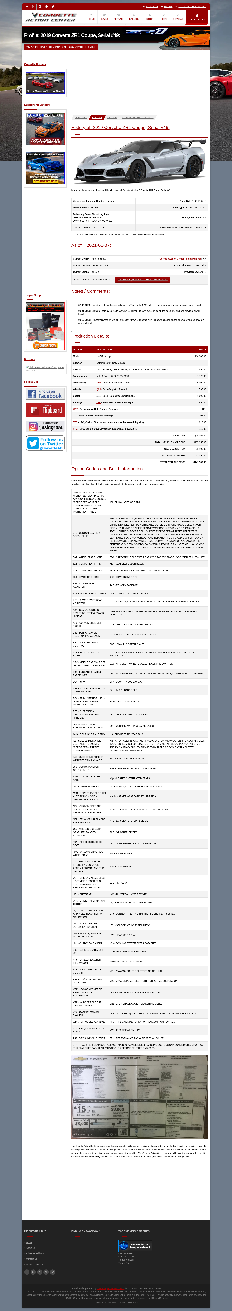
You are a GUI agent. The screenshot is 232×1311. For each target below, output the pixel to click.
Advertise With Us (35, 1253)
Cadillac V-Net (125, 1253)
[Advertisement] (45, 242)
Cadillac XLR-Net (127, 1256)
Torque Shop (124, 1263)
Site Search (150, 6)
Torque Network (126, 1260)
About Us (30, 1248)
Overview (81, 117)
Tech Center (54, 47)
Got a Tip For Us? (35, 1264)
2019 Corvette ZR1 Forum (138, 117)
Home (42, 47)
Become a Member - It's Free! (190, 6)
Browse (97, 117)
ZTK (98, 402)
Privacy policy (110, 1302)
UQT (75, 409)
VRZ (75, 429)
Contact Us (31, 1259)
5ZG (75, 422)
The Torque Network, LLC (110, 1288)
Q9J (98, 389)
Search (112, 117)
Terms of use (132, 1302)
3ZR (98, 382)
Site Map (166, 6)
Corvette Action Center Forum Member (180, 258)
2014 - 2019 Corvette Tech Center (79, 47)
